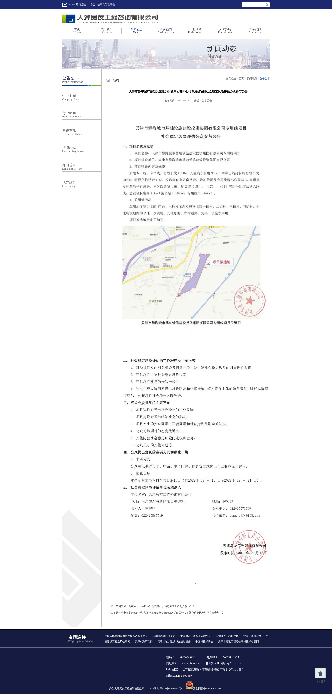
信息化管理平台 (106, 4)
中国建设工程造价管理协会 (195, 636)
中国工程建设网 (252, 636)
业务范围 (166, 31)
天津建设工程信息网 (227, 636)
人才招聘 (225, 31)
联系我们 (255, 31)
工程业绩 (195, 31)
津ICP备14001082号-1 (172, 688)
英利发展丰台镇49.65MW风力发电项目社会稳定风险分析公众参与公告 (155, 606)
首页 (77, 31)
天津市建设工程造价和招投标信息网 (238, 641)
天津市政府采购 (144, 641)
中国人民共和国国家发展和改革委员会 (126, 636)
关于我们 (106, 31)
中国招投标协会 (204, 641)
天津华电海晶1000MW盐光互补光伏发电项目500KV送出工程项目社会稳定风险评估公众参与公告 (170, 612)
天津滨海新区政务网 (164, 636)
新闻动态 (136, 31)
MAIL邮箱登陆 (77, 4)
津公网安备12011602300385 (208, 688)
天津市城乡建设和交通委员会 (174, 641)
